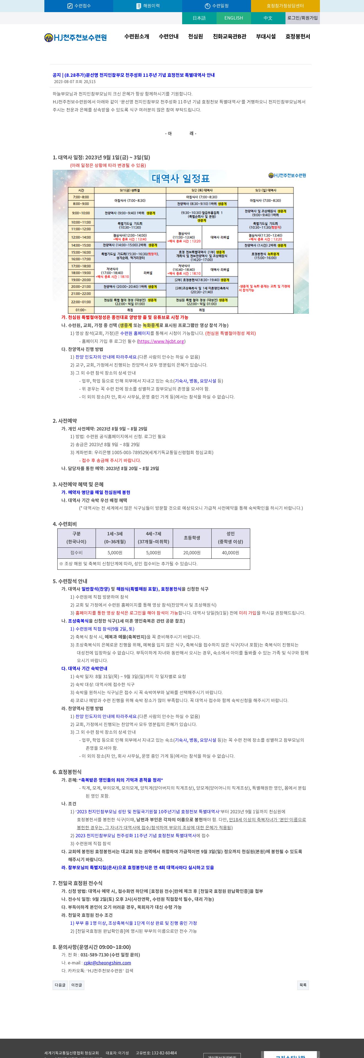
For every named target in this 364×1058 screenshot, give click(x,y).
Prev (262, 1038)
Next (318, 1038)
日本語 (199, 18)
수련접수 (79, 6)
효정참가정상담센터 (285, 6)
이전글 (76, 965)
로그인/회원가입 (302, 18)
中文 (268, 18)
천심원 (195, 37)
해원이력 (147, 6)
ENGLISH (233, 18)
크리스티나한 (290, 1038)
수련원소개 (136, 37)
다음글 (60, 965)
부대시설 (266, 37)
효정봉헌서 (297, 37)
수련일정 (216, 6)
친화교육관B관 (229, 37)
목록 (303, 965)
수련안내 (169, 37)
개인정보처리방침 (222, 1038)
